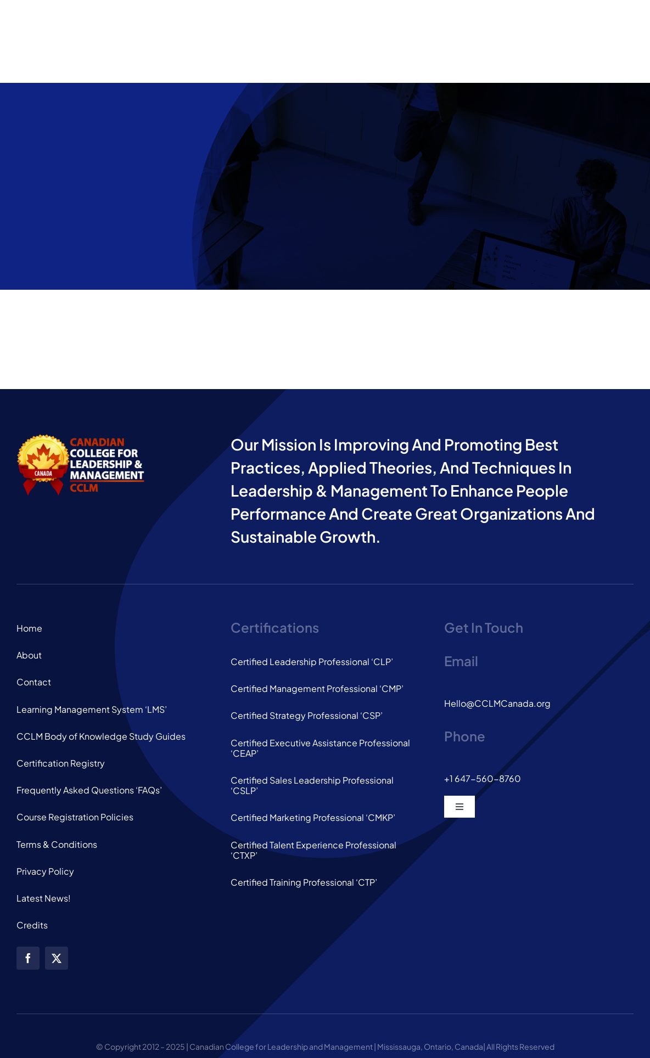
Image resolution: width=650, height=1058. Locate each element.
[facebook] (28, 958)
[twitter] (56, 958)
